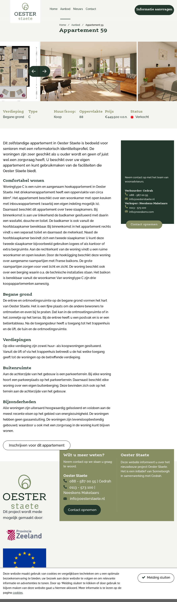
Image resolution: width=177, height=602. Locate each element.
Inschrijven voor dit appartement (36, 445)
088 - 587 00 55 (136, 195)
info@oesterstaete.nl (140, 199)
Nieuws (78, 9)
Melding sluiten (156, 577)
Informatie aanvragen (154, 9)
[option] (88, 71)
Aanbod (65, 9)
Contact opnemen (144, 224)
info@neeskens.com (139, 211)
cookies (18, 592)
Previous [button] (33, 71)
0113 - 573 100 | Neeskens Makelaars (81, 490)
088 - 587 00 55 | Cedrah (87, 481)
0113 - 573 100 (135, 207)
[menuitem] (53, 13)
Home (53, 9)
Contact (91, 9)
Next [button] (44, 71)
